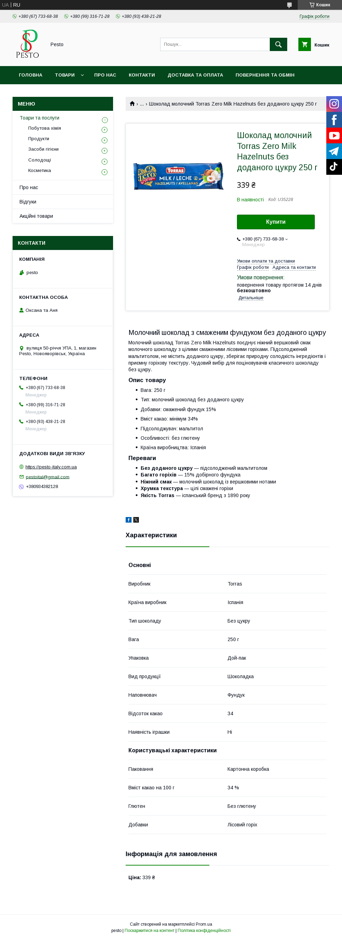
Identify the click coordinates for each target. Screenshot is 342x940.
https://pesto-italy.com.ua (51, 466)
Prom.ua (204, 924)
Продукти (38, 138)
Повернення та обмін (265, 75)
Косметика (39, 170)
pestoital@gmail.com (47, 476)
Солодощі (39, 160)
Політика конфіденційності (204, 930)
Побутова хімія (44, 128)
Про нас (105, 75)
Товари (65, 75)
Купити (276, 222)
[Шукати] (278, 44)
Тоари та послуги (39, 118)
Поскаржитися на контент (149, 930)
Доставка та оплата (195, 75)
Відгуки (28, 201)
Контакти (142, 75)
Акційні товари (36, 216)
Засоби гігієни (43, 149)
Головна (30, 75)
